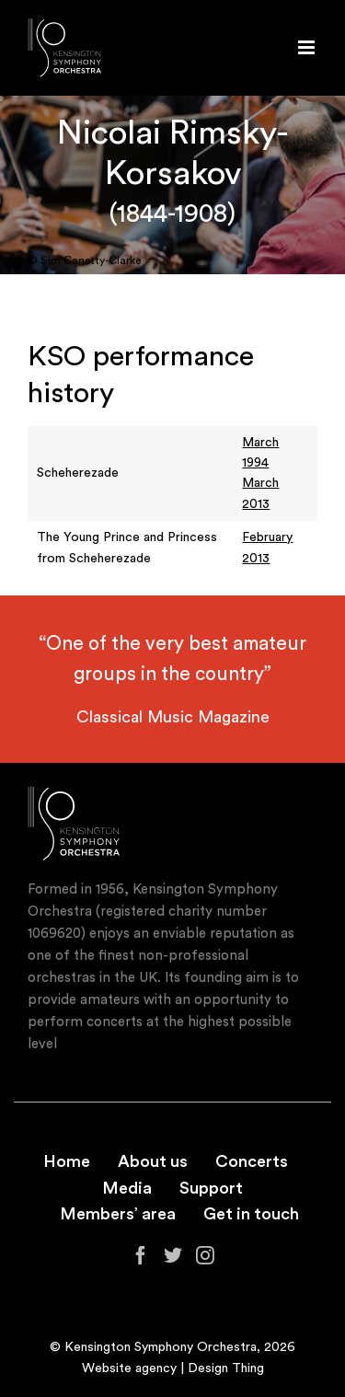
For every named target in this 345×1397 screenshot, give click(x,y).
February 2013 (267, 547)
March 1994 (260, 452)
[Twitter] (173, 1255)
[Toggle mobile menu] (307, 47)
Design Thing (226, 1368)
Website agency (129, 1368)
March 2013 (260, 493)
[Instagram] (205, 1255)
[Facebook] (141, 1255)
